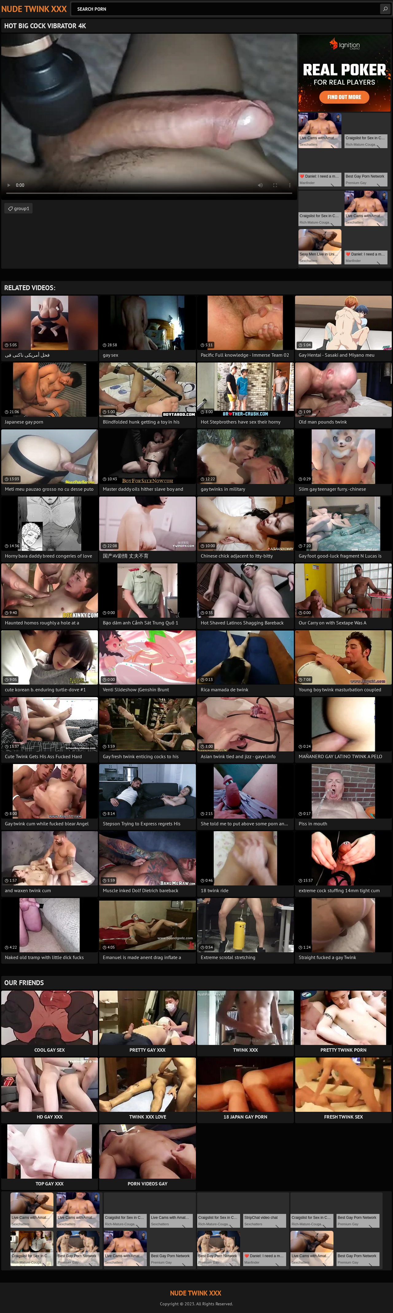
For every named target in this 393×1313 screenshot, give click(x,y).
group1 (21, 208)
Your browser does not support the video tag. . (149, 117)
